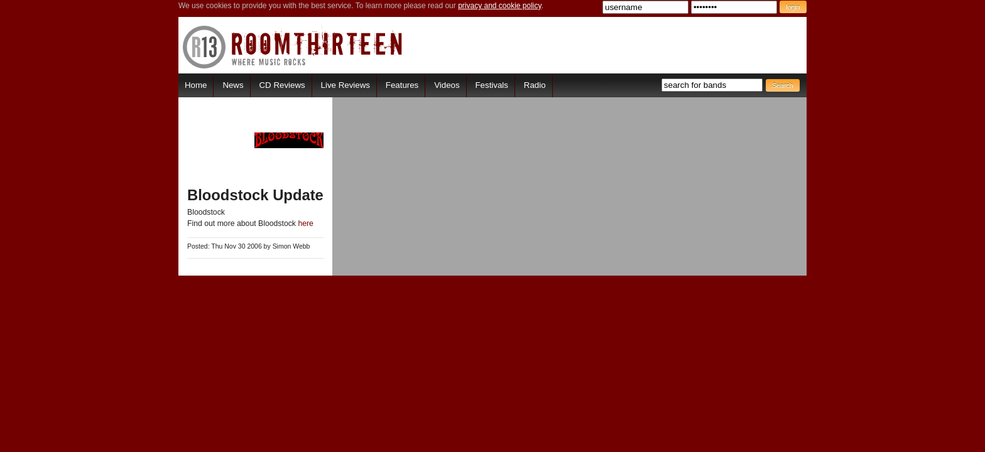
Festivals (491, 85)
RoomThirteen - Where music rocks (293, 46)
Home (196, 85)
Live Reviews (345, 85)
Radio (535, 85)
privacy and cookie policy (499, 5)
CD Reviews (282, 85)
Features (402, 85)
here (305, 223)
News (232, 85)
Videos (446, 85)
